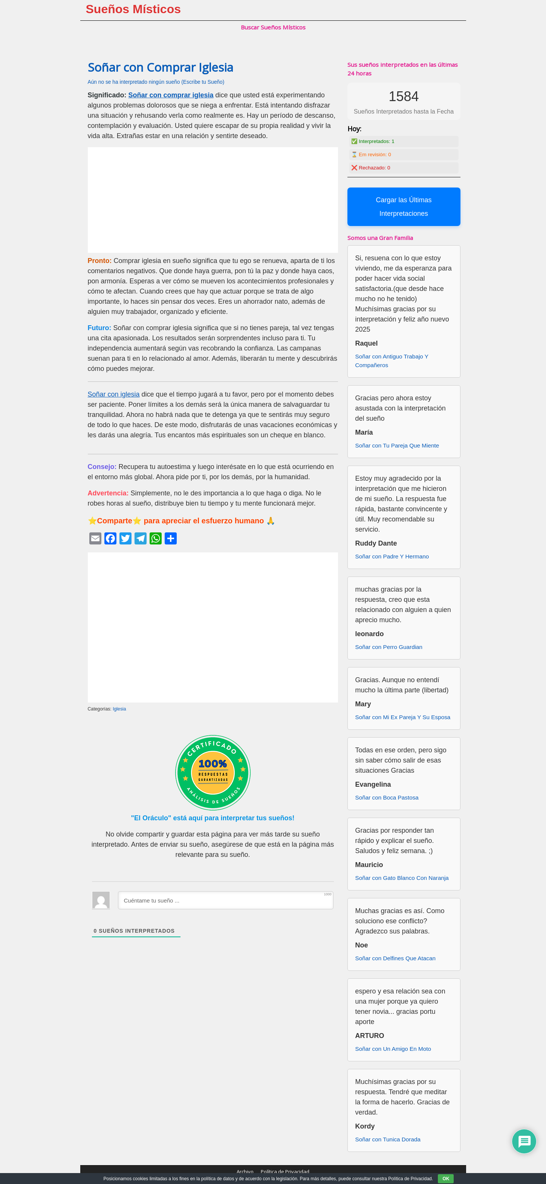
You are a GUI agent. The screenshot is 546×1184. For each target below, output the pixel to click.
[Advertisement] (213, 200)
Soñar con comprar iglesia (171, 95)
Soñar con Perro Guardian (389, 647)
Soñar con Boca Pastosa (387, 797)
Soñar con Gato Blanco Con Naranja (402, 878)
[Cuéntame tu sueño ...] (225, 900)
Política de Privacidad (285, 1171)
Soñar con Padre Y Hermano (392, 556)
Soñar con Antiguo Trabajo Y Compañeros (391, 360)
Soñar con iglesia (114, 394)
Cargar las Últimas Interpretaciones (403, 206)
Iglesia (119, 709)
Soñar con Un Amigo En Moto (393, 1049)
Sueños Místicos (133, 9)
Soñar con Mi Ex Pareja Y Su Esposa (403, 717)
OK (445, 1178)
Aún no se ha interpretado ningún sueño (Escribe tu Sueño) (156, 82)
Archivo (245, 1171)
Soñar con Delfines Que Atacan (395, 958)
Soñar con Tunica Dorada (388, 1139)
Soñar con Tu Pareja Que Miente (397, 445)
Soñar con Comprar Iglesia (160, 67)
